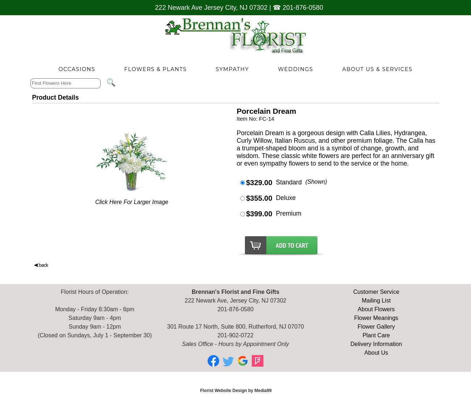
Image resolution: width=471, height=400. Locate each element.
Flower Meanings (376, 318)
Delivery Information (376, 344)
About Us (376, 353)
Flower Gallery (376, 327)
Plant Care (376, 335)
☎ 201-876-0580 (298, 7)
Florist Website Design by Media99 (235, 390)
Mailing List (376, 300)
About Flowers (376, 309)
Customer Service (376, 292)
